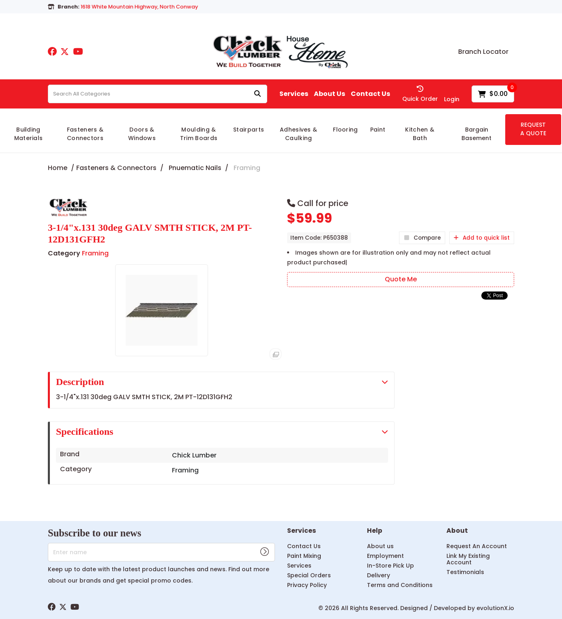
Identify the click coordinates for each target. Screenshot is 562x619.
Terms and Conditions (400, 585)
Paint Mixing (304, 556)
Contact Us (370, 93)
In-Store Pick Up (390, 566)
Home (57, 167)
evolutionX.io (495, 608)
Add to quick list (482, 238)
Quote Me (401, 279)
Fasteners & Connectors (85, 134)
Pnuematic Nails (195, 167)
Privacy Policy (307, 585)
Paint (378, 130)
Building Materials (28, 134)
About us (380, 546)
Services (293, 93)
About (457, 531)
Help (374, 531)
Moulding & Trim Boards (199, 134)
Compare (422, 238)
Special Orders (309, 575)
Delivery (378, 575)
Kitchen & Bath (419, 134)
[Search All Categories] (157, 94)
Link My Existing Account (468, 559)
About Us (329, 93)
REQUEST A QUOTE (533, 129)
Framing (247, 167)
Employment (385, 556)
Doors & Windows (142, 134)
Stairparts (248, 130)
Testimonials (465, 572)
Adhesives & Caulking (298, 134)
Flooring (345, 130)
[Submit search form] (257, 94)
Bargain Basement (476, 134)
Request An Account (476, 546)
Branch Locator (483, 51)
